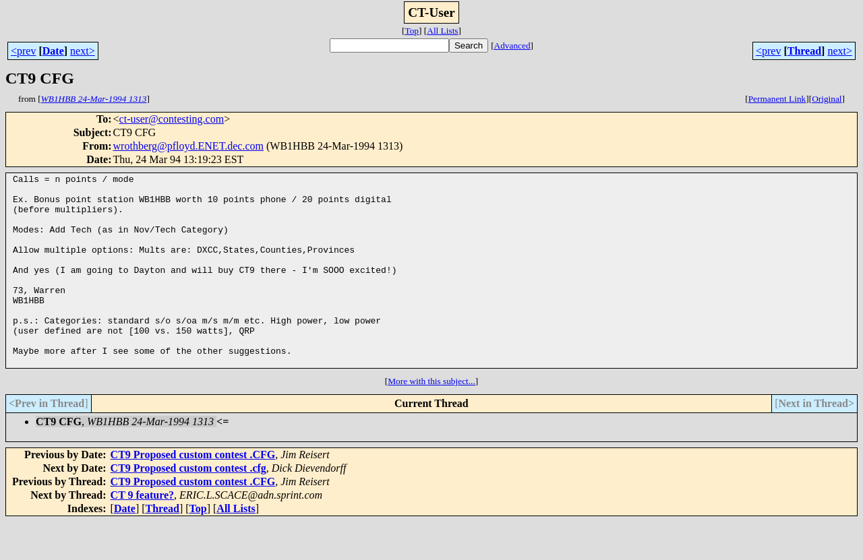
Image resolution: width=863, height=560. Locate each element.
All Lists (442, 31)
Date (53, 51)
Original (826, 99)
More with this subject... (431, 419)
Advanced (512, 45)
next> (82, 51)
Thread (804, 51)
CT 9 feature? (143, 533)
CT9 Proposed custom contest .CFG (193, 493)
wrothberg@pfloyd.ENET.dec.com (188, 146)
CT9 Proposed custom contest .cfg (188, 506)
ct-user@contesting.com (172, 119)
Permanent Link (777, 99)
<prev (23, 51)
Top (412, 31)
